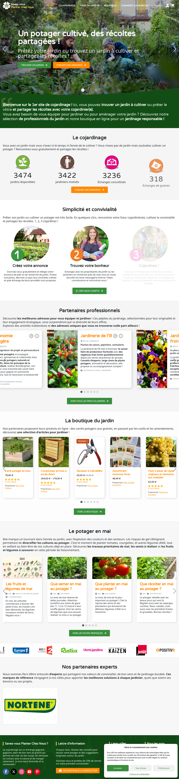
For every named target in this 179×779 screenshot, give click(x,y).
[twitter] (14, 772)
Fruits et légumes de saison (27, 594)
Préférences (163, 768)
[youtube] (29, 772)
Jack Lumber (92, 485)
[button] (4, 49)
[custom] (37, 772)
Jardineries (106, 370)
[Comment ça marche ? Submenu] (151, 5)
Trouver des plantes (91, 370)
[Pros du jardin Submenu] (101, 5)
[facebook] (6, 772)
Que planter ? (110, 594)
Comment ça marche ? (135, 5)
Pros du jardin (89, 5)
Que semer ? (65, 594)
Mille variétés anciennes (123, 483)
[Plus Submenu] (162, 5)
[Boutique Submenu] (118, 5)
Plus (157, 5)
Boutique (110, 5)
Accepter (118, 768)
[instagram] (21, 772)
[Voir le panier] (173, 5)
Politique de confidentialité (139, 774)
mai (9, 594)
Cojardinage (67, 5)
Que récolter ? (156, 594)
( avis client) (10, 482)
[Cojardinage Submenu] (77, 5)
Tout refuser (140, 768)
